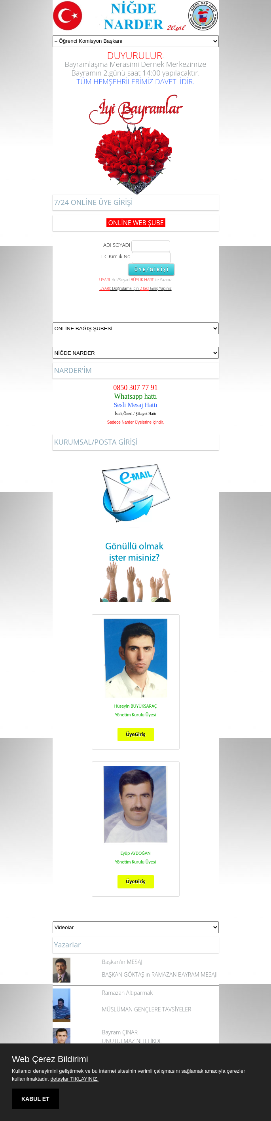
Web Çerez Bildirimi (50, 1059)
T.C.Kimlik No (115, 256)
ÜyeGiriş (135, 734)
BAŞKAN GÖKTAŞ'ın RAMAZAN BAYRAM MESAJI (160, 974)
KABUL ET (35, 1099)
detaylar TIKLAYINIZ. (75, 1079)
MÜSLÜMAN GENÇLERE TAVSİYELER (146, 1009)
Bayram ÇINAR (120, 1032)
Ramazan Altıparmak (127, 992)
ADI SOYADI (116, 244)
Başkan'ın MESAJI (123, 962)
